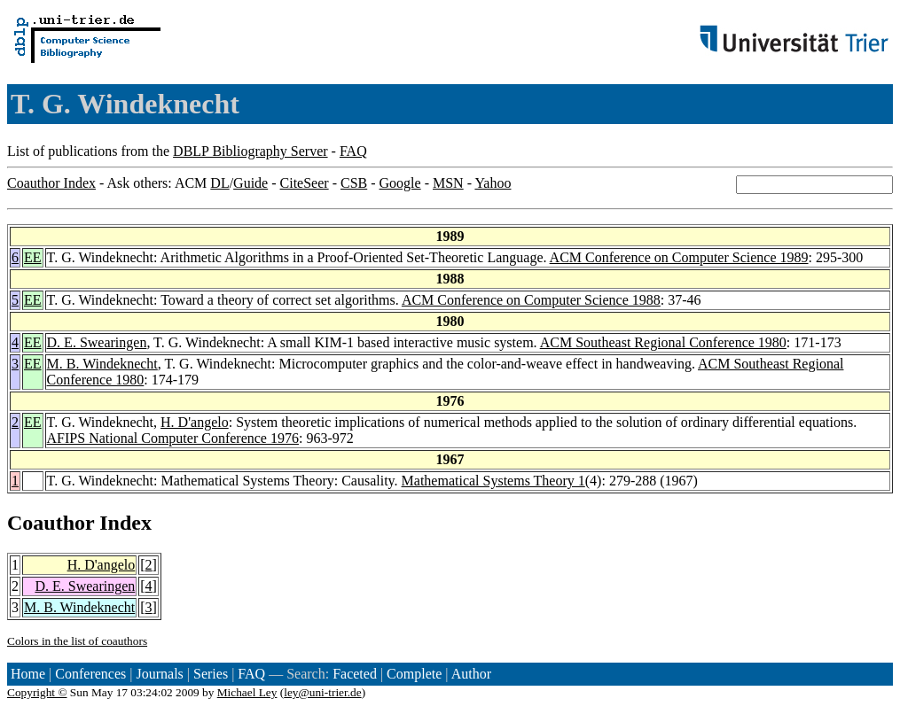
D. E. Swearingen (97, 342)
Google (400, 182)
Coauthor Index (51, 182)
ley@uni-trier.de (322, 692)
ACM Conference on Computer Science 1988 (531, 299)
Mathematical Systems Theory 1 (493, 480)
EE (33, 257)
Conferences (90, 673)
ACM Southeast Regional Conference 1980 (663, 342)
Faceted (355, 673)
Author (471, 673)
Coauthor (50, 522)
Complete (414, 673)
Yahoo (492, 182)
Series (210, 673)
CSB (353, 182)
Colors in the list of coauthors (77, 641)
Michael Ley (247, 692)
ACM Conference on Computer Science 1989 (679, 257)
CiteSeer (304, 182)
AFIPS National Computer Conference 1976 (173, 438)
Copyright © (37, 692)
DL (219, 182)
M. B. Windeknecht (102, 363)
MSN (448, 182)
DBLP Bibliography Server (250, 151)
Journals (159, 673)
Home (28, 673)
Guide (250, 182)
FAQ (353, 151)
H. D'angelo (194, 422)
